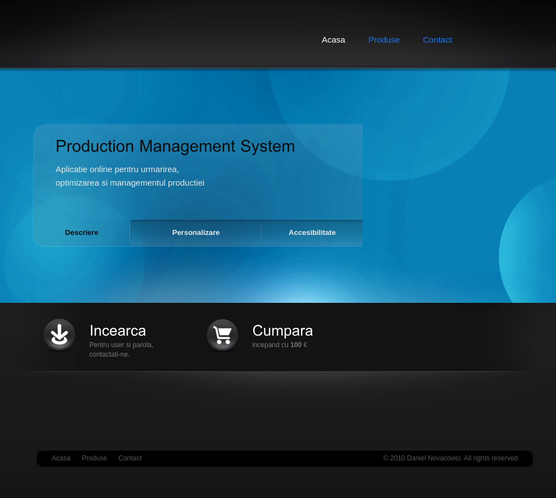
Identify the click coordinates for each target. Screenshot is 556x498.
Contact (437, 39)
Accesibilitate (312, 232)
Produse (384, 39)
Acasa (61, 458)
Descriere (81, 232)
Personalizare (196, 232)
